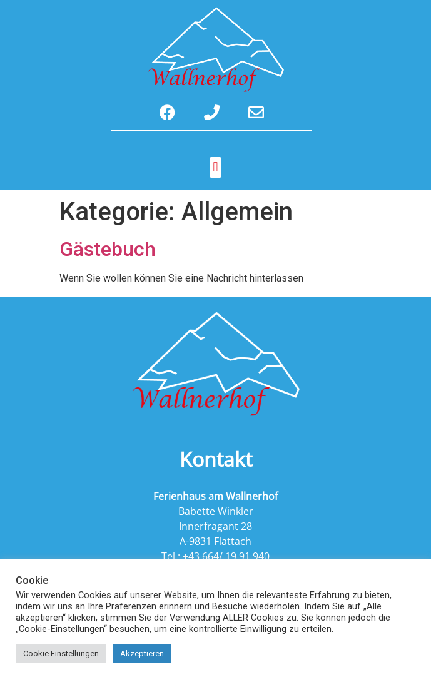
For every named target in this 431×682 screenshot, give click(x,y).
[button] (215, 167)
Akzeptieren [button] (142, 653)
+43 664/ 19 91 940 (226, 556)
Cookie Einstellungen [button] (61, 653)
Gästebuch (107, 249)
